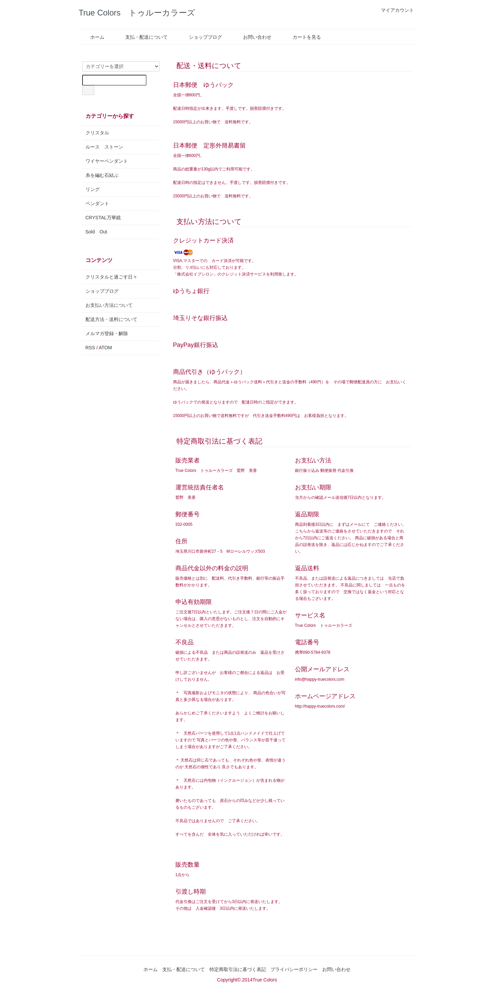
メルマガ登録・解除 (107, 333)
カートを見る (302, 37)
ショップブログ (200, 37)
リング (93, 189)
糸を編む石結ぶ (102, 175)
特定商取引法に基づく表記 (237, 969)
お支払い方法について (109, 305)
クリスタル (97, 132)
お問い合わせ (252, 37)
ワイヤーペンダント (107, 161)
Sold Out (96, 231)
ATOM (105, 347)
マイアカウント (394, 10)
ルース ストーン (104, 147)
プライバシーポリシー (294, 969)
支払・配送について (142, 37)
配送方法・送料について (111, 319)
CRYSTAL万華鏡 (103, 217)
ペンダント (97, 203)
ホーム (92, 37)
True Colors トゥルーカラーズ (137, 12)
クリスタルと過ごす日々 (111, 277)
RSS (90, 347)
